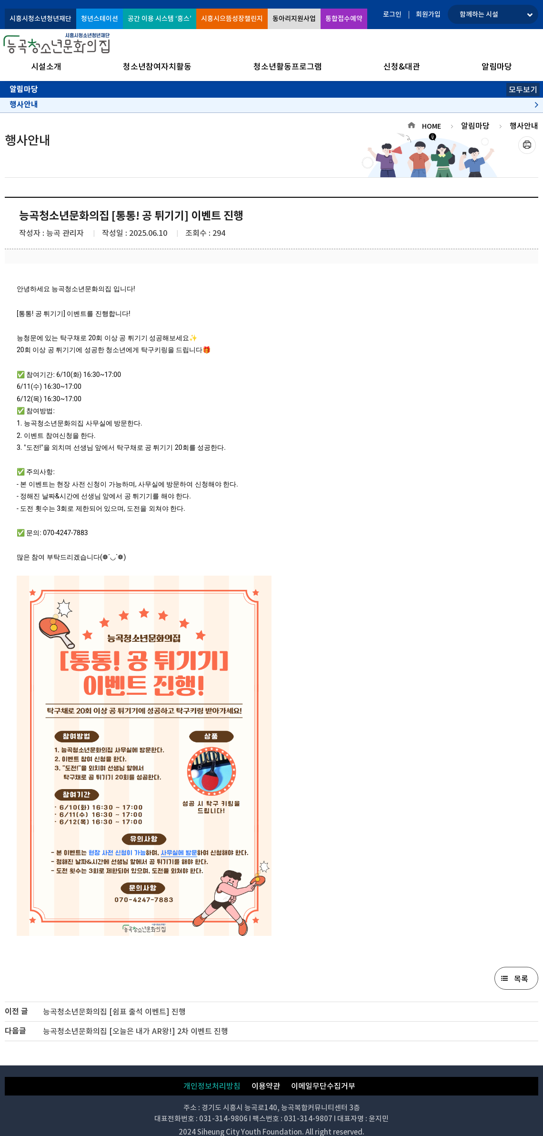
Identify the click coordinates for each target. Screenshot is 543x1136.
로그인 (392, 14)
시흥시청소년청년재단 (40, 18)
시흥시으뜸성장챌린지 (232, 18)
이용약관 (265, 1086)
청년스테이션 (99, 18)
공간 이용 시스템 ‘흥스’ (159, 18)
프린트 (527, 145)
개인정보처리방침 (212, 1086)
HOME (431, 126)
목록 (521, 979)
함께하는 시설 (479, 14)
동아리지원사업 (294, 18)
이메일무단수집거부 (323, 1086)
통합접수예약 (343, 18)
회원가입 (428, 14)
